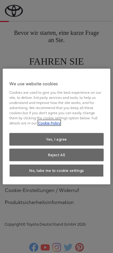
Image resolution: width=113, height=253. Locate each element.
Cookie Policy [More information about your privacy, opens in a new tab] (49, 122)
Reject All (56, 154)
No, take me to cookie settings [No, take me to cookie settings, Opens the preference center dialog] (56, 170)
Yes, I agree (56, 139)
